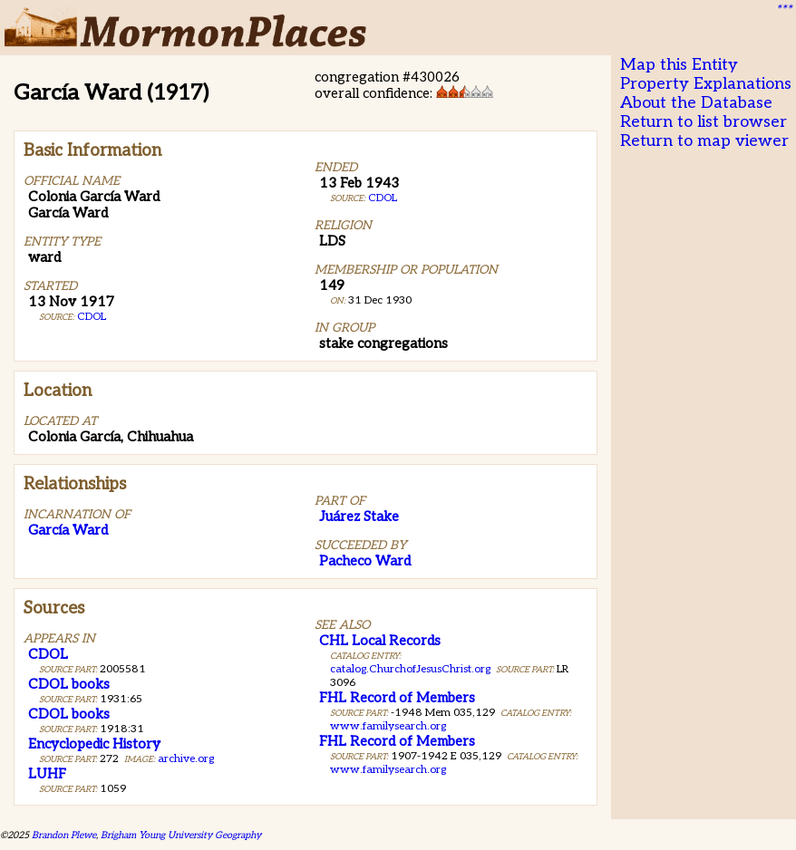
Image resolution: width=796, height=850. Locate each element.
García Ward (68, 530)
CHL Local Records (380, 641)
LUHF (47, 774)
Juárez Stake (359, 516)
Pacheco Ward (365, 561)
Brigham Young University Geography (181, 835)
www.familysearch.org (388, 726)
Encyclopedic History (94, 744)
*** (783, 10)
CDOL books (69, 684)
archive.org (186, 759)
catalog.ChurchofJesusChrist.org (410, 669)
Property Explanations (705, 83)
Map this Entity (679, 64)
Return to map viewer (704, 140)
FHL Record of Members (397, 698)
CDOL (91, 317)
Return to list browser (703, 121)
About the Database (696, 102)
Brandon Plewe (64, 835)
